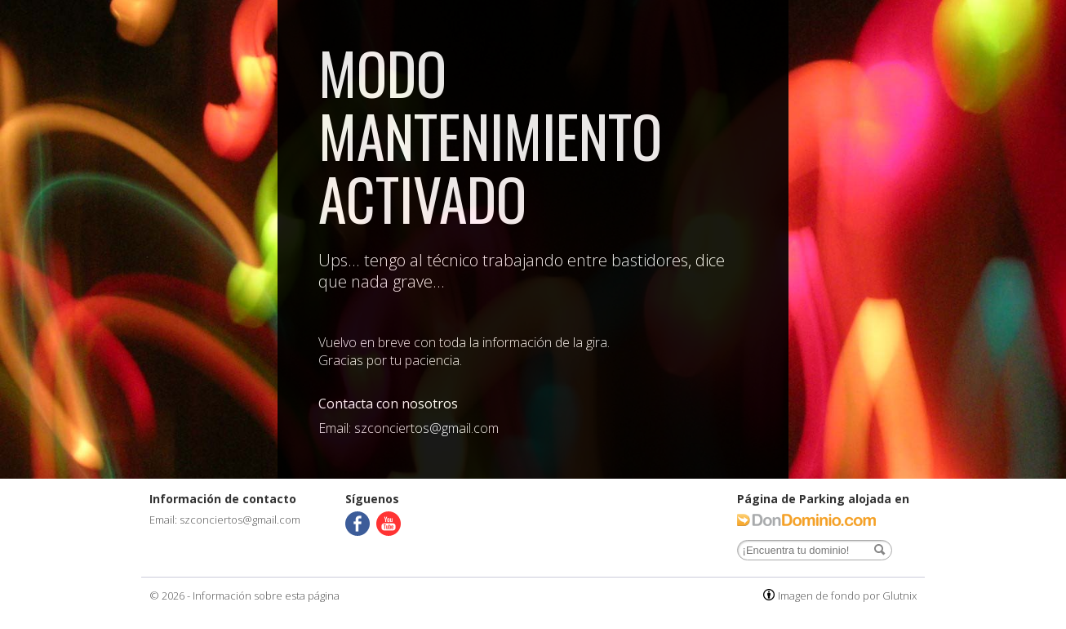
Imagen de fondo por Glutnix (847, 595)
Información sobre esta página (266, 595)
